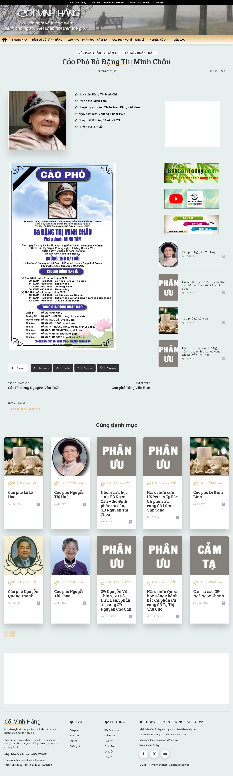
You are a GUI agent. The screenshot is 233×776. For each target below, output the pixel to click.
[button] (227, 9)
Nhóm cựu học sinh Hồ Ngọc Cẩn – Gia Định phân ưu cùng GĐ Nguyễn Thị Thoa (201, 351)
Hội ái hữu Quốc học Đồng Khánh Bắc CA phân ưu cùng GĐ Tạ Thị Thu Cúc (162, 600)
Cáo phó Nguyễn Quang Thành (23, 593)
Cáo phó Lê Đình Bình (208, 494)
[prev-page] (6, 634)
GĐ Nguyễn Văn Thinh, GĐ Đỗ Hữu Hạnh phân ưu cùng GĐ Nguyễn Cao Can (116, 600)
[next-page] (12, 634)
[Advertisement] (192, 124)
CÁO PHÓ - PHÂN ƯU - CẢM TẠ (98, 53)
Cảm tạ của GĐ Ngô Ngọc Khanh (208, 593)
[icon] (4, 39)
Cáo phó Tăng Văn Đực (131, 387)
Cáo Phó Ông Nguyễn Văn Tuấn (34, 387)
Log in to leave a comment (25, 408)
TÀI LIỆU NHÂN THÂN (139, 53)
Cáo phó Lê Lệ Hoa (195, 318)
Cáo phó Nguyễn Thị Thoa (69, 593)
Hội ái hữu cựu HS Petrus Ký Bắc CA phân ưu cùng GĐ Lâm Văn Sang (203, 285)
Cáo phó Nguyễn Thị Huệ (198, 252)
